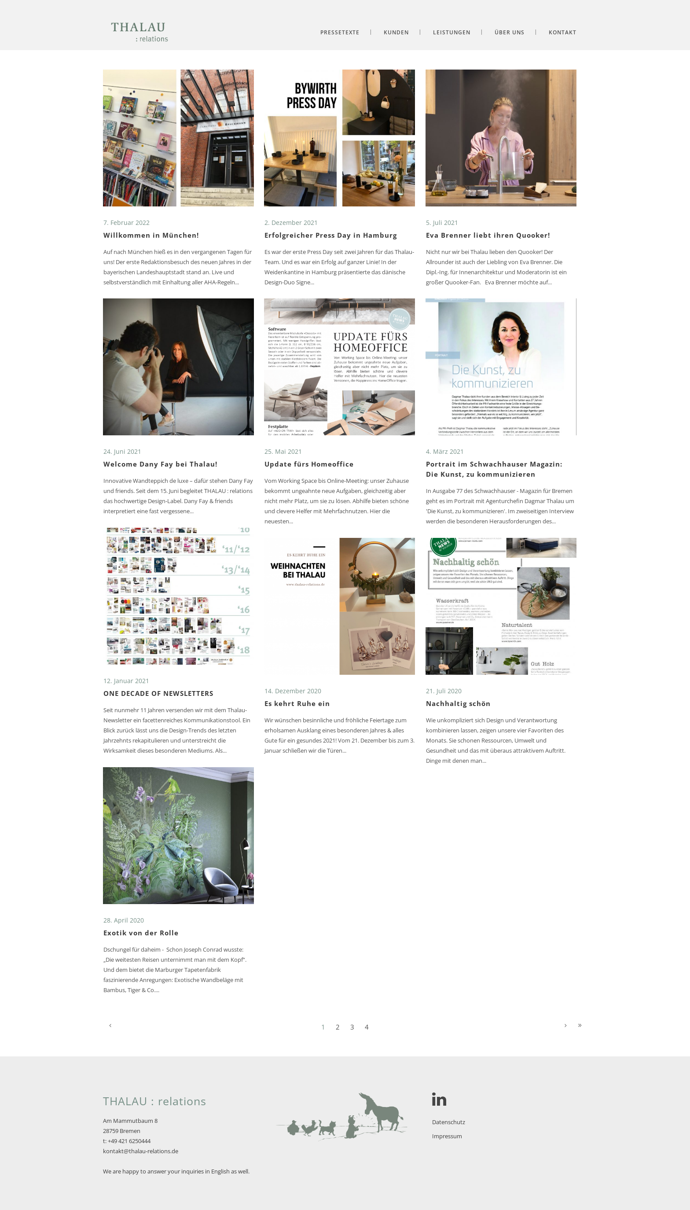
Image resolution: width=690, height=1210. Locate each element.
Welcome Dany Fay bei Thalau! (160, 464)
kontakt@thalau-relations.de (140, 1151)
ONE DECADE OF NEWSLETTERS (158, 693)
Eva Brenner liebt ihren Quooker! (488, 235)
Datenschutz (448, 1122)
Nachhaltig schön (458, 703)
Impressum (447, 1136)
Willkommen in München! (151, 235)
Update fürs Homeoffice (309, 464)
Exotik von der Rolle (141, 932)
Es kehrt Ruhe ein (297, 703)
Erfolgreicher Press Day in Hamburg (330, 235)
